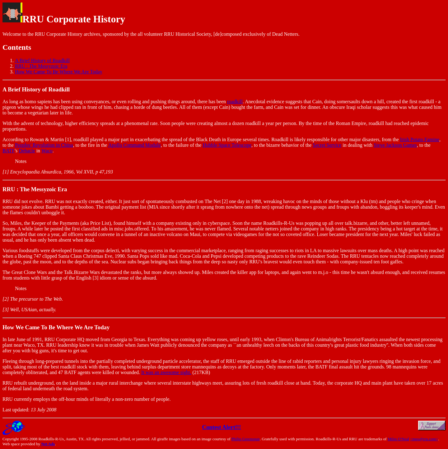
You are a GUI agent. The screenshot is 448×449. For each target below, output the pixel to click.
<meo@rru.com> (424, 439)
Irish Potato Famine (419, 139)
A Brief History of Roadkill (42, 60)
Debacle (27, 150)
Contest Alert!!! (221, 427)
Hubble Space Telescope (227, 145)
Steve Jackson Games (395, 145)
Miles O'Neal (398, 439)
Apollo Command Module (134, 145)
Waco (47, 150)
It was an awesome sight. (166, 372)
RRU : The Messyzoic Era (41, 66)
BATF (8, 150)
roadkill (235, 101)
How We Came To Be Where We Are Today (58, 71)
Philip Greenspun (245, 439)
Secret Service (327, 145)
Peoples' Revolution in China (44, 145)
